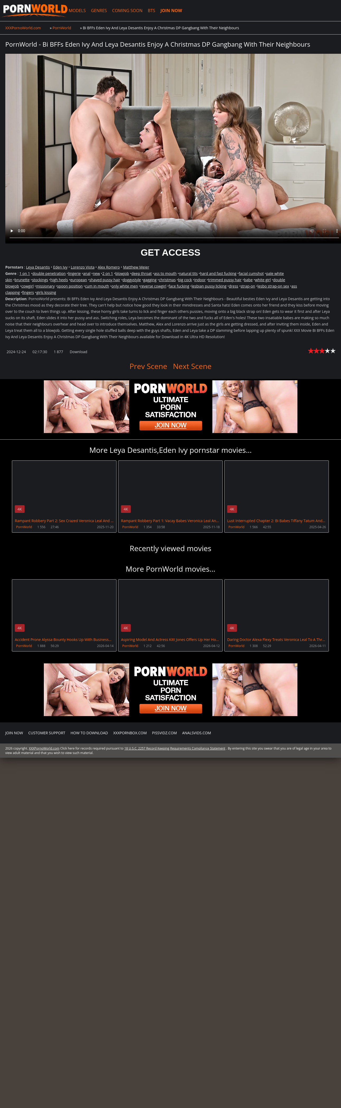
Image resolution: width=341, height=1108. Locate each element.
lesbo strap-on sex (273, 286)
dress (233, 286)
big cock (185, 279)
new (96, 273)
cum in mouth (97, 286)
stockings (40, 279)
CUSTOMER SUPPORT (46, 732)
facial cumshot (251, 273)
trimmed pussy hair (225, 279)
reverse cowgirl (153, 286)
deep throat (141, 273)
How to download (89, 732)
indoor (199, 279)
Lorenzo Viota (83, 267)
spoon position (70, 286)
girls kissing (46, 292)
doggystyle (132, 279)
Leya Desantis (38, 267)
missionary (45, 286)
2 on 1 (107, 273)
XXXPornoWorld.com (34, 10)
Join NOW (14, 732)
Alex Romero (109, 267)
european (78, 279)
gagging (149, 279)
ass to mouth (165, 273)
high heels (59, 279)
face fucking (179, 286)
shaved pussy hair (104, 279)
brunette (22, 279)
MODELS (77, 10)
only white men (124, 286)
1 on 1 (24, 273)
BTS (151, 10)
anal (87, 273)
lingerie (74, 273)
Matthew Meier (136, 267)
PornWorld (24, 527)
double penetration (49, 273)
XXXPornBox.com (130, 732)
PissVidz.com (164, 732)
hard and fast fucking (218, 273)
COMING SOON (127, 10)
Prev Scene (148, 366)
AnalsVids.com (196, 732)
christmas (167, 279)
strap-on (248, 286)
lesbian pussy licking (208, 286)
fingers (28, 292)
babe (248, 279)
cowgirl (27, 286)
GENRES (99, 10)
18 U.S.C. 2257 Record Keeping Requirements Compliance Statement (174, 748)
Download (78, 351)
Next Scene (192, 366)
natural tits (188, 273)
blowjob (122, 273)
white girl (263, 279)
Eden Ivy (60, 267)
